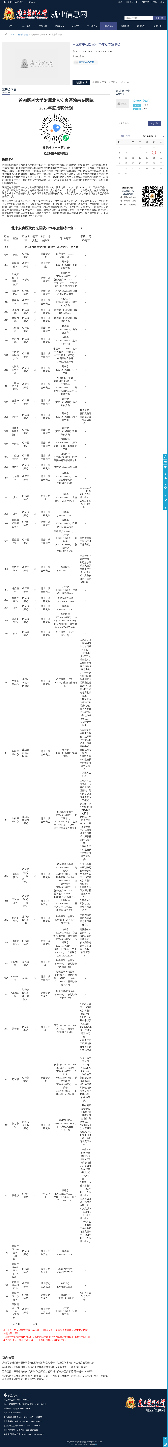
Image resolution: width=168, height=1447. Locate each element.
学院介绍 (43, 26)
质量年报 (125, 26)
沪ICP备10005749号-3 (79, 1444)
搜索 (159, 18)
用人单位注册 (132, 2)
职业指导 (92, 26)
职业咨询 (141, 26)
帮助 (155, 2)
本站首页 (19, 2)
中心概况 (26, 26)
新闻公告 (59, 26)
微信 (162, 2)
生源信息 (158, 26)
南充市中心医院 (86, 62)
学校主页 (8, 2)
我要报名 (81, 82)
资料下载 (145, 2)
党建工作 (76, 26)
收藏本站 (31, 2)
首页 (10, 26)
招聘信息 (108, 26)
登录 (120, 2)
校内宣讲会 (23, 34)
